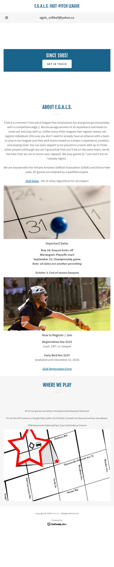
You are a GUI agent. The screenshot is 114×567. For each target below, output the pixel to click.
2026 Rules (32, 181)
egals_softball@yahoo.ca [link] (57, 17)
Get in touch (57, 63)
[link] (57, 6)
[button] (7, 18)
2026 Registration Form (57, 369)
